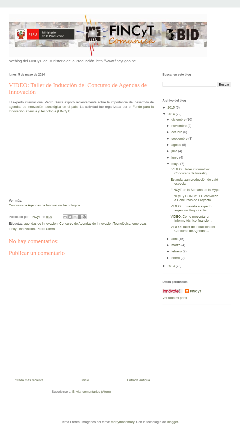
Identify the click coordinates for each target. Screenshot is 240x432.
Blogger (172, 422)
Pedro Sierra (45, 229)
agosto (177, 145)
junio (175, 157)
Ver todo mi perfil (174, 298)
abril (175, 239)
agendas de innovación (41, 223)
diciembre (179, 119)
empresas (139, 223)
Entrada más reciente (28, 380)
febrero (177, 251)
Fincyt (13, 229)
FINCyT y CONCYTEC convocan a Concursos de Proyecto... (194, 198)
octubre (177, 132)
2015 (172, 107)
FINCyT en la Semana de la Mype (195, 190)
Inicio (85, 380)
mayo (176, 164)
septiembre (180, 138)
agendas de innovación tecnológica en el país (43, 107)
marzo (177, 245)
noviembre (180, 126)
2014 (172, 114)
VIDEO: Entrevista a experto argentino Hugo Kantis (190, 208)
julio (175, 151)
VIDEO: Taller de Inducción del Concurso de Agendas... (192, 229)
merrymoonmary (122, 422)
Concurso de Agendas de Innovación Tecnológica (45, 205)
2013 (172, 266)
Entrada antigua (138, 380)
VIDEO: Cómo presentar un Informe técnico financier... (191, 218)
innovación (27, 229)
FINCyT (196, 291)
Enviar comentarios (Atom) (91, 391)
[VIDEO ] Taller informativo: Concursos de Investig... (190, 171)
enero (176, 258)
